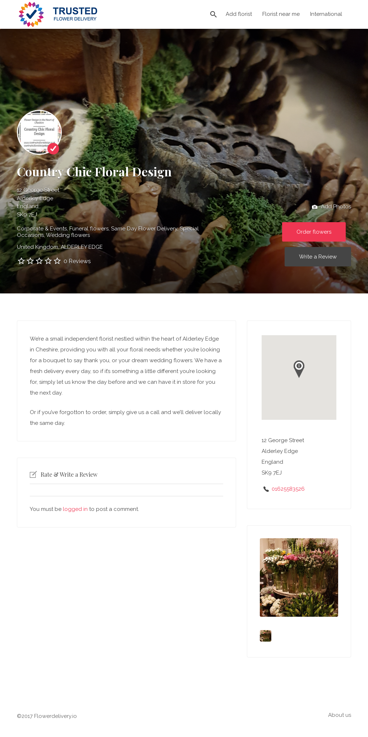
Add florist (239, 14)
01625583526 (288, 489)
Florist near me (281, 14)
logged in (75, 509)
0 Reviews (77, 261)
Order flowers (313, 232)
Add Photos (331, 207)
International (326, 14)
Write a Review (318, 256)
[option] (299, 577)
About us (339, 715)
